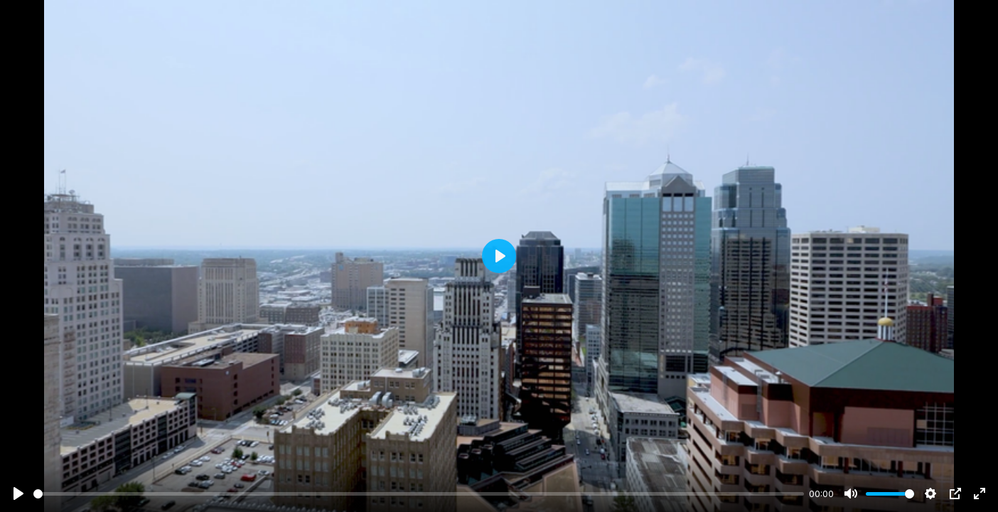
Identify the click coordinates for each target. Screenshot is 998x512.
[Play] (18, 493)
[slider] (418, 494)
